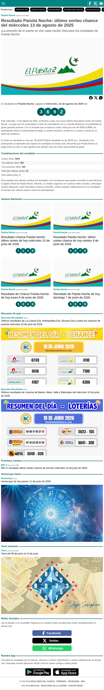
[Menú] (2, 3)
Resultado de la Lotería (54, 686)
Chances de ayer (22, 10)
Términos (61, 681)
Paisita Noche (8, 15)
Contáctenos (75, 686)
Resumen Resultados (12, 318)
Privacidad (73, 681)
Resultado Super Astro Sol (73, 10)
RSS (83, 681)
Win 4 (4, 465)
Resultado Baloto (54, 10)
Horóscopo (6, 478)
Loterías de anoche (38, 10)
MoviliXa (34, 686)
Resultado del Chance (43, 681)
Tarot (3, 550)
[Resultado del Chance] (27, 3)
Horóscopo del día (93, 10)
